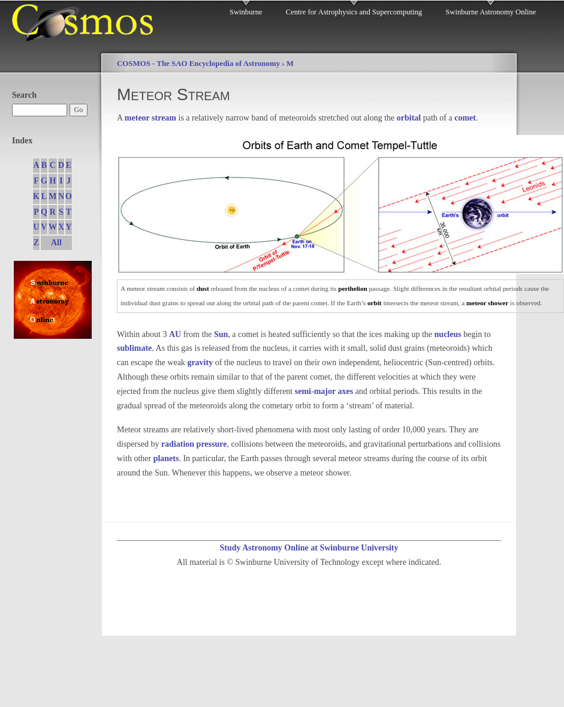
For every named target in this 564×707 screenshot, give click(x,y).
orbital (409, 117)
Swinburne (246, 12)
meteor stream (150, 117)
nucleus (448, 334)
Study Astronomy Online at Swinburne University (308, 547)
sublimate (134, 348)
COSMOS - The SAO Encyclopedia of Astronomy (198, 63)
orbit (374, 302)
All (56, 242)
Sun (221, 334)
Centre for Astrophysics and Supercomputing (354, 12)
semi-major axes (324, 391)
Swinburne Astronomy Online (490, 12)
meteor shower (487, 302)
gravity (200, 362)
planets (166, 458)
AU (175, 334)
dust (203, 288)
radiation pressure (194, 444)
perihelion (352, 288)
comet (465, 117)
